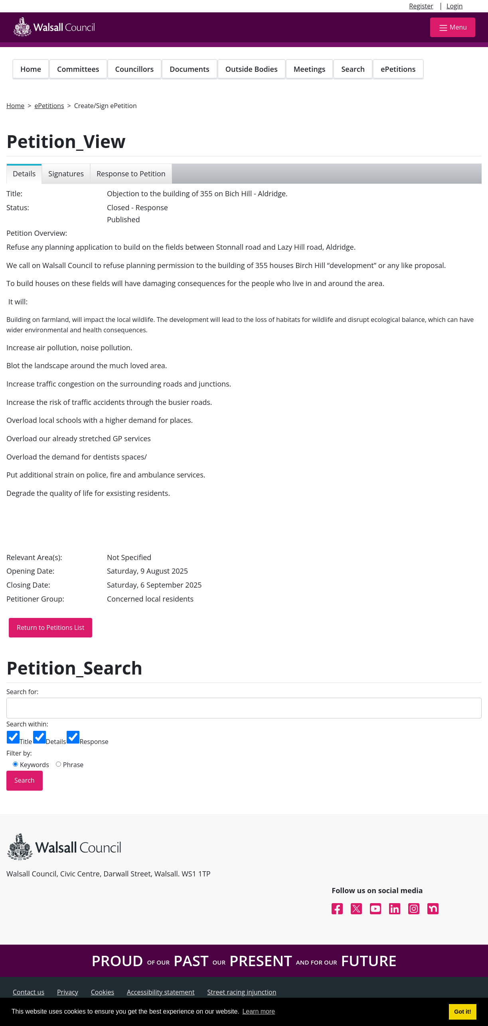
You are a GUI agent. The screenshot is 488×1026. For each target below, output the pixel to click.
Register (421, 6)
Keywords (34, 764)
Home (30, 69)
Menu (453, 28)
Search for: (22, 691)
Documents (189, 69)
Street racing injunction (242, 992)
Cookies (102, 992)
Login (455, 6)
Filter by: (19, 753)
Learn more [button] (258, 1011)
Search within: (27, 724)
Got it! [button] (462, 1011)
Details (56, 741)
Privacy (67, 992)
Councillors (134, 69)
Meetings (310, 69)
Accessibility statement (161, 992)
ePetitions (398, 69)
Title (26, 741)
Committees (78, 69)
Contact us (28, 992)
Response (93, 741)
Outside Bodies (251, 69)
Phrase (73, 764)
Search (353, 69)
